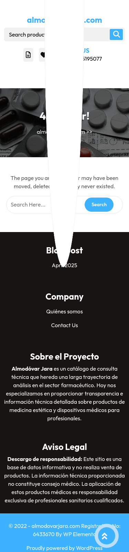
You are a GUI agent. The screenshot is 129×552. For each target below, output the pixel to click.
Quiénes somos (64, 311)
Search (116, 34)
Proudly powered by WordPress (64, 547)
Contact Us (64, 325)
